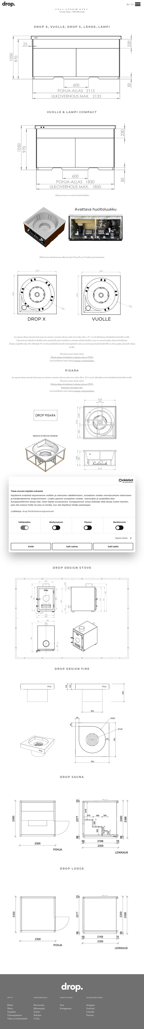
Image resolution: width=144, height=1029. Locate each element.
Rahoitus (37, 1015)
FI (128, 4)
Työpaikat (11, 1011)
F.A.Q (36, 1018)
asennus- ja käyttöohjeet (84, 360)
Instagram (90, 1004)
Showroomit (39, 1004)
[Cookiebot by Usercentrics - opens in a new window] (121, 481)
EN (132, 4)
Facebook (90, 1008)
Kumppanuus (65, 1008)
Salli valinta (72, 546)
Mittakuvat (78, 11)
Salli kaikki (113, 546)
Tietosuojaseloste (14, 1015)
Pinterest (90, 1015)
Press (62, 1004)
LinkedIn (90, 1011)
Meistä (10, 1004)
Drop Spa (64, 11)
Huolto (37, 1011)
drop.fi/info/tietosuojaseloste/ (38, 511)
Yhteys (10, 1008)
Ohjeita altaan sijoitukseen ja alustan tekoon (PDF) (71, 357)
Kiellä (31, 546)
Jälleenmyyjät (39, 1008)
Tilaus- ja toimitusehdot (17, 1018)
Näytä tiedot (121, 538)
